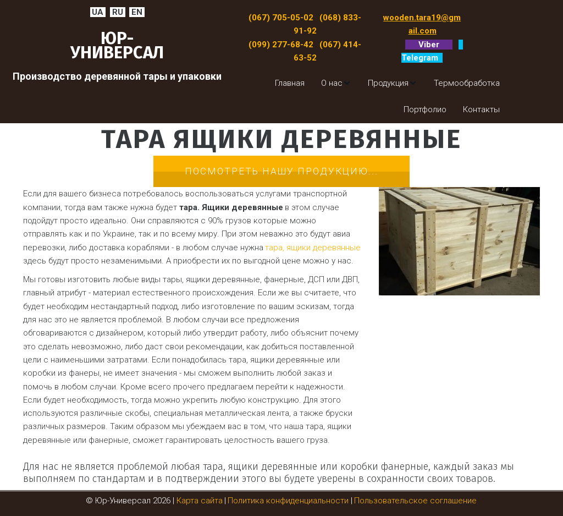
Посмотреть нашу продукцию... (281, 171)
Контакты (481, 109)
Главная (290, 83)
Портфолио (425, 109)
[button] (336, 83)
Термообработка (467, 83)
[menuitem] (290, 83)
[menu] (375, 96)
